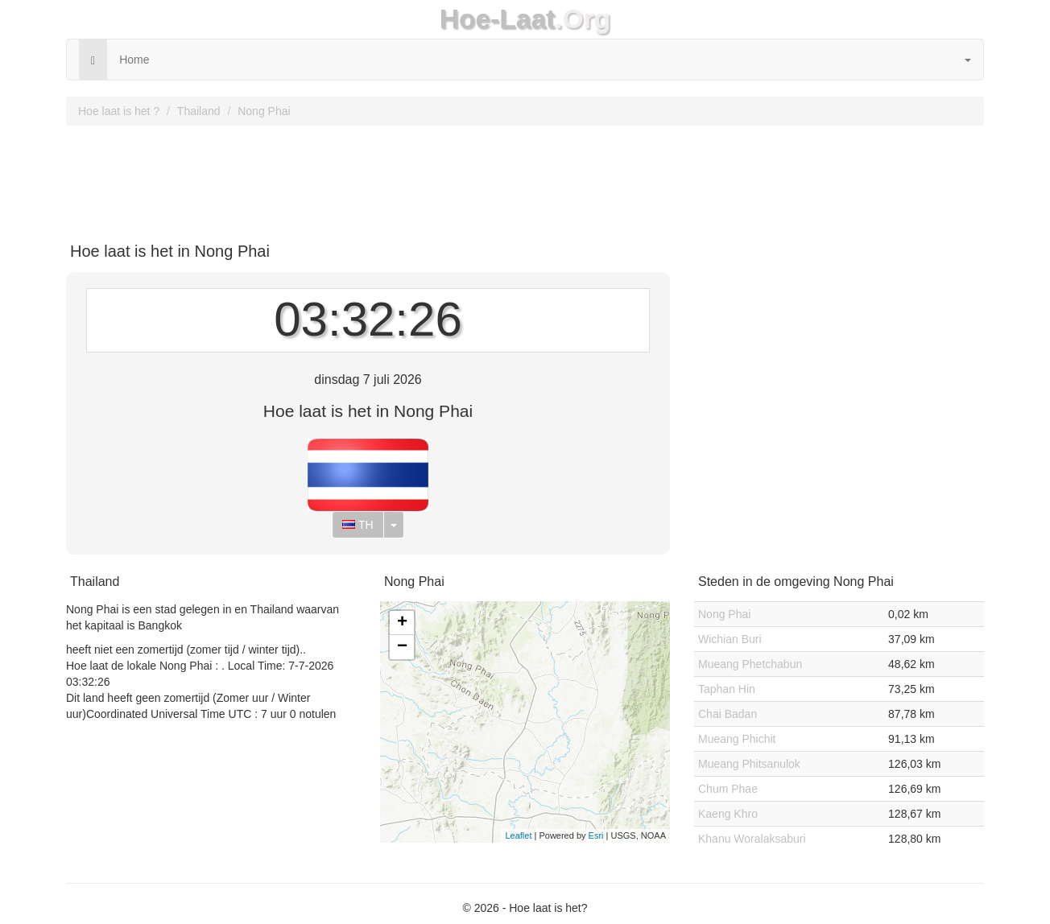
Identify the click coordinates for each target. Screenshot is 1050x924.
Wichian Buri (730, 639)
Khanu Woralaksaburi (752, 838)
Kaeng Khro (728, 813)
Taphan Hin (726, 689)
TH (357, 524)
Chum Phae (728, 788)
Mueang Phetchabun (750, 664)
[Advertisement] (525, 178)
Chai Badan (727, 713)
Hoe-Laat (498, 19)
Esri (596, 835)
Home (134, 59)
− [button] (402, 647)
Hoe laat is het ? (118, 111)
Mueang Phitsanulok (749, 763)
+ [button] (402, 623)
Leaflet (518, 835)
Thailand (199, 111)
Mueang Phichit (737, 738)
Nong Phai (264, 111)
